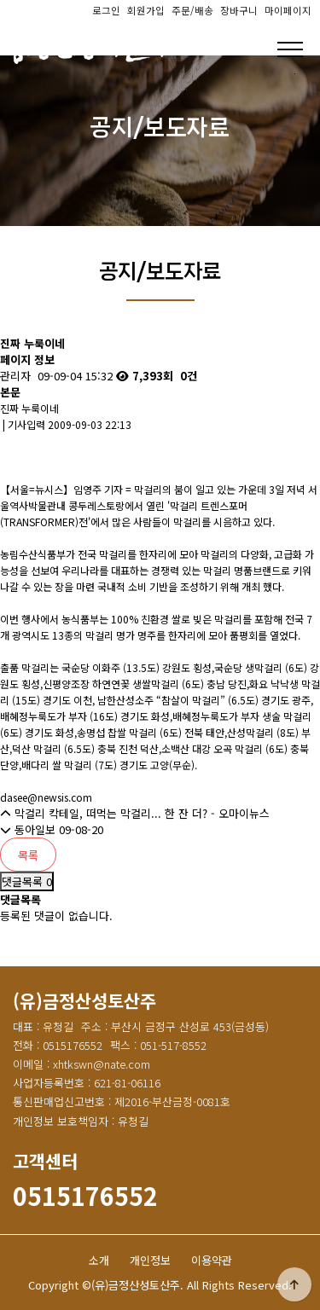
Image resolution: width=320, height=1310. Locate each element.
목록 (28, 855)
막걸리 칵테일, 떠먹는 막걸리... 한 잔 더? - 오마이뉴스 (135, 813)
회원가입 (146, 10)
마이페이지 (288, 10)
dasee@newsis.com (46, 797)
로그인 (106, 10)
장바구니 (239, 10)
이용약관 (211, 1260)
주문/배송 (192, 10)
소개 (99, 1260)
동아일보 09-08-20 (51, 829)
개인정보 (150, 1260)
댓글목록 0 (27, 881)
